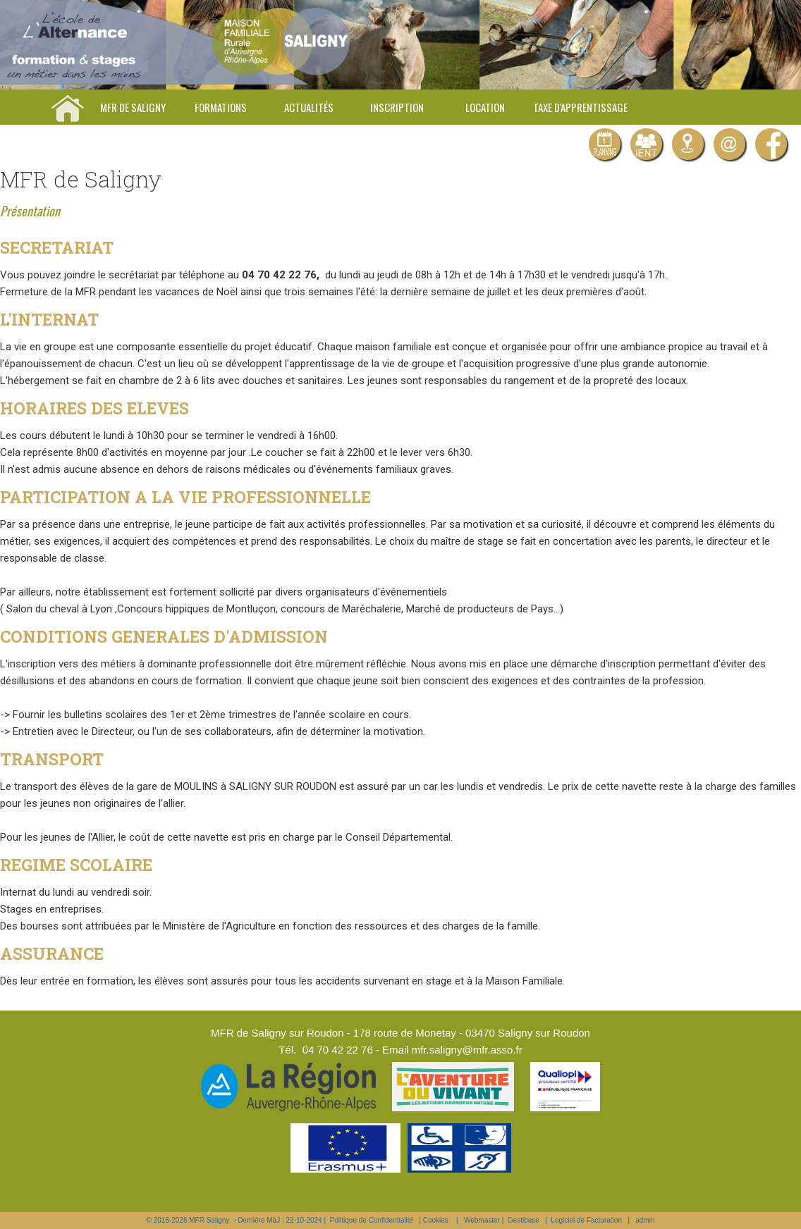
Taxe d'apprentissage (580, 107)
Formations (221, 107)
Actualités (309, 107)
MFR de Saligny (133, 107)
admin (644, 1220)
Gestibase (523, 1220)
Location (485, 107)
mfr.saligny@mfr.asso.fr (467, 1050)
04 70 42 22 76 (337, 1050)
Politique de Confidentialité (371, 1220)
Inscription (397, 107)
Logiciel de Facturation (586, 1220)
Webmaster (482, 1220)
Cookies (435, 1220)
